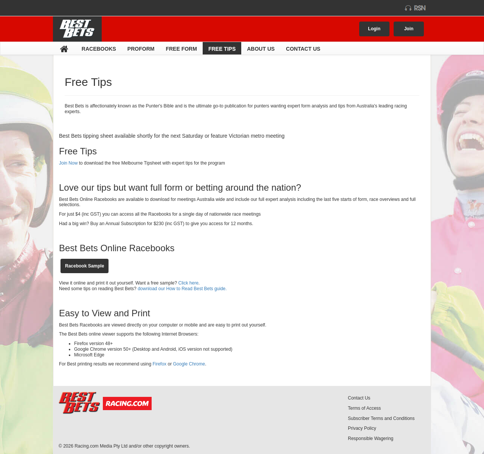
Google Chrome (189, 364)
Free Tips (222, 49)
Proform (141, 49)
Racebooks (99, 49)
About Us (261, 49)
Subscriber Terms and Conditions (381, 418)
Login (374, 28)
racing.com (84, 8)
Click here (188, 283)
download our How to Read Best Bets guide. (182, 288)
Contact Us (303, 49)
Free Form (181, 49)
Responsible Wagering (370, 438)
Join (409, 28)
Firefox (159, 364)
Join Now (69, 163)
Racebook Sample (84, 266)
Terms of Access (364, 408)
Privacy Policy (362, 428)
